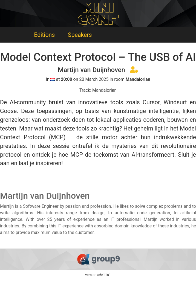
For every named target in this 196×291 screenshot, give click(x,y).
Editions (44, 34)
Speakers (80, 34)
